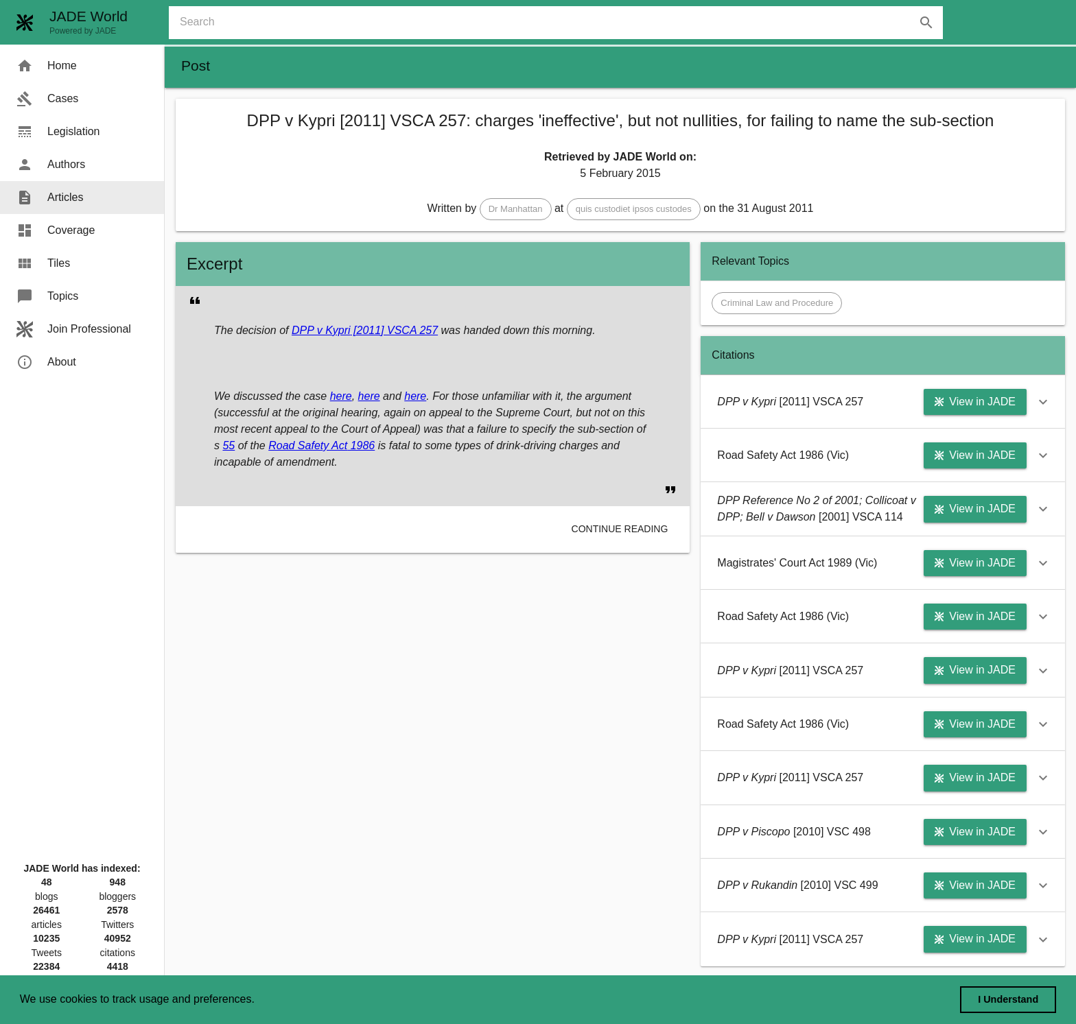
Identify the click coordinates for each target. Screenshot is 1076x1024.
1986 (361, 445)
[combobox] (561, 22)
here (341, 396)
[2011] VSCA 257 (394, 330)
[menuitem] (82, 65)
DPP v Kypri (321, 330)
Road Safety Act (307, 445)
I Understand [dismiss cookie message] (1008, 999)
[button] (516, 209)
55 (228, 445)
